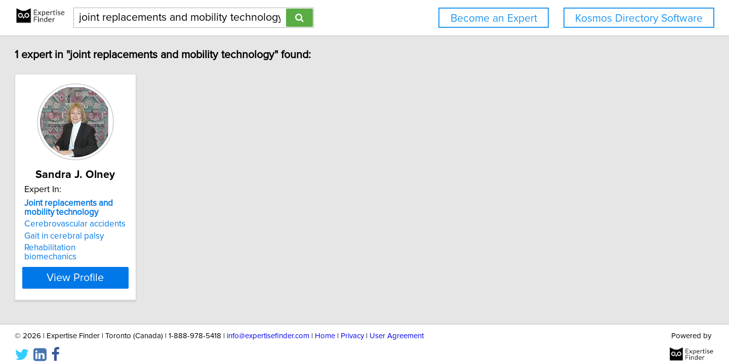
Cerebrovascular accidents (121, 224)
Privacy (352, 327)
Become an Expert (494, 18)
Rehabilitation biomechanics (123, 247)
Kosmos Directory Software (639, 18)
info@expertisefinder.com (268, 327)
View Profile (134, 268)
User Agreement (397, 327)
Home (325, 327)
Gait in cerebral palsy (110, 236)
